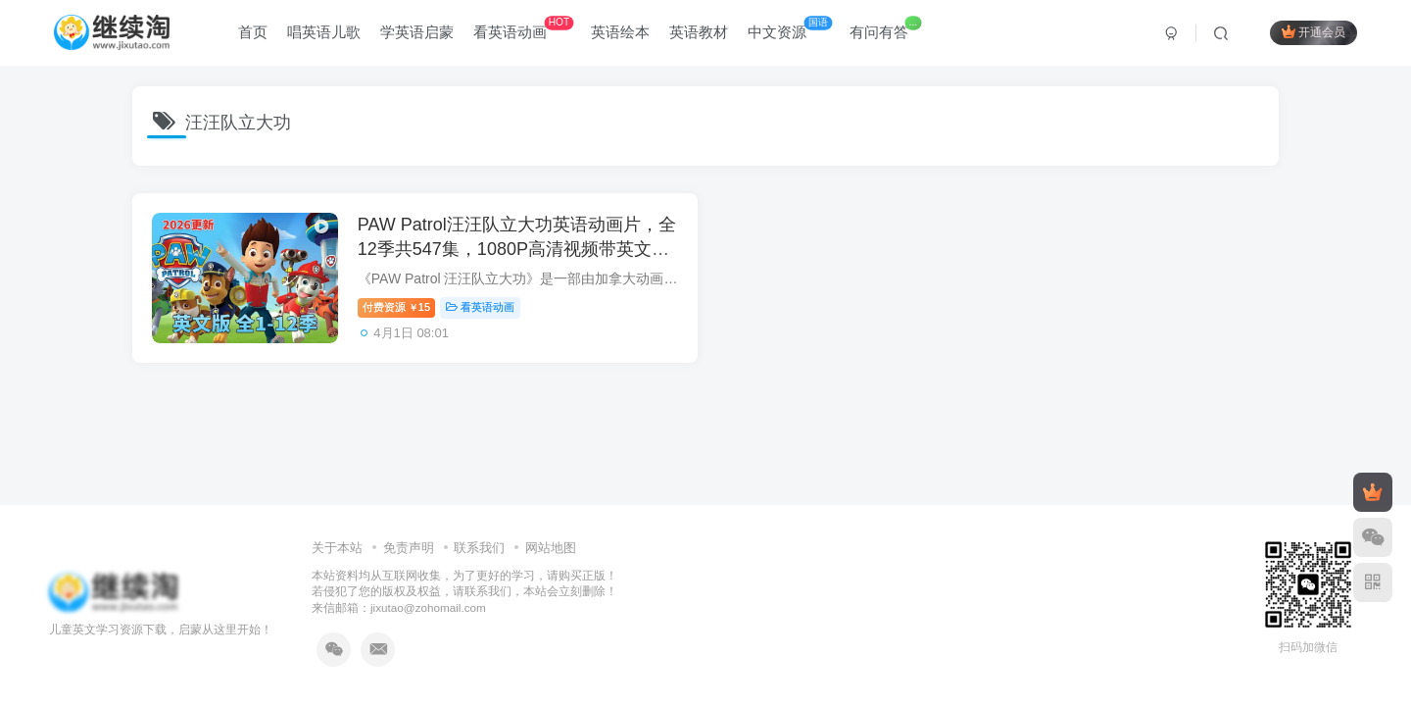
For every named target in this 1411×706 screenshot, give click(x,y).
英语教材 (698, 33)
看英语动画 (523, 29)
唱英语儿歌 (324, 33)
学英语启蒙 (417, 33)
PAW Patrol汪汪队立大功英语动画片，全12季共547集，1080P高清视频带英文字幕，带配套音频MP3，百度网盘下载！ (517, 249)
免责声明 (408, 547)
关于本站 (337, 547)
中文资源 (790, 29)
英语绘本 (620, 33)
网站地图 (550, 547)
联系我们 (479, 547)
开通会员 (1313, 32)
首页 (253, 33)
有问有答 (885, 29)
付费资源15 (396, 307)
